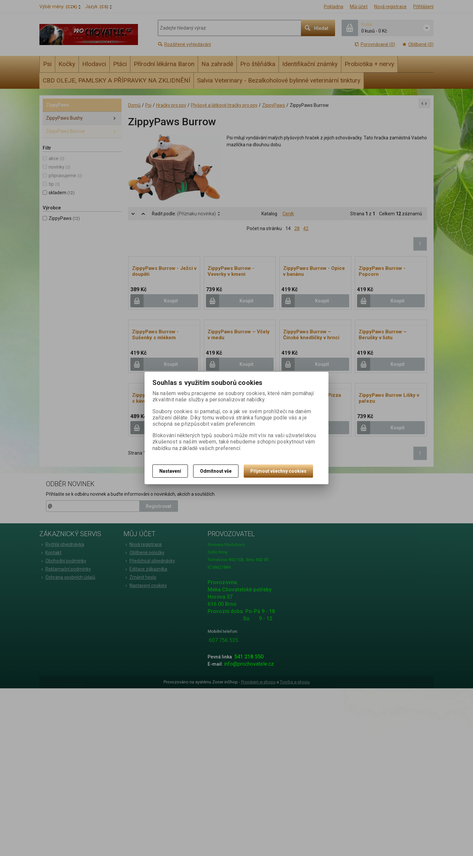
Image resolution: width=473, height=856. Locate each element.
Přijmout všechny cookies (278, 471)
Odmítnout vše (216, 471)
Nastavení (170, 471)
